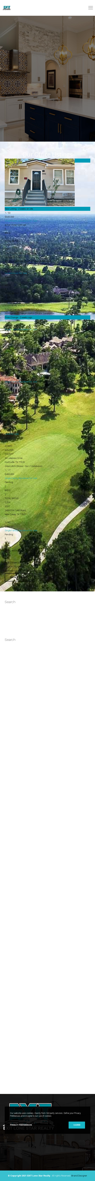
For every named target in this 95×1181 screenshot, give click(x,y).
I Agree (76, 1125)
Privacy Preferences (21, 1125)
